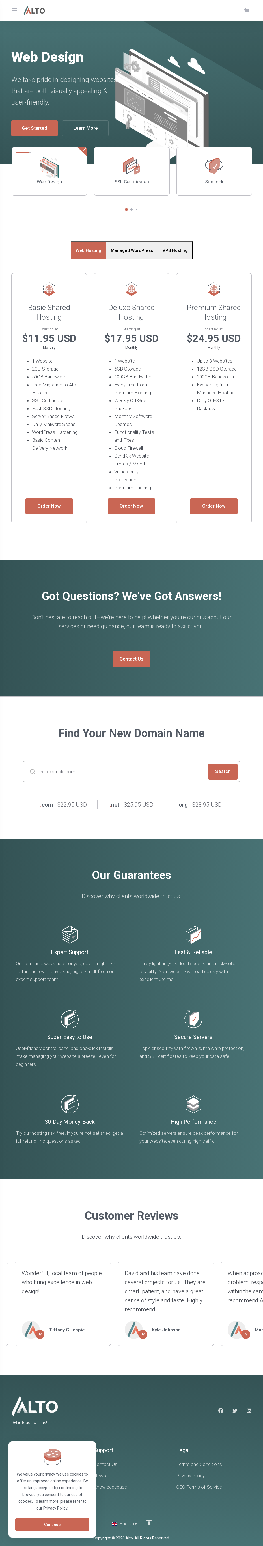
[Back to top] (149, 1522)
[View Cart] (247, 10)
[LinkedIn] (249, 1411)
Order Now (49, 506)
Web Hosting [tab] (88, 250)
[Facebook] (221, 1411)
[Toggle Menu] (14, 10)
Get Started (34, 128)
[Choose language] (124, 1524)
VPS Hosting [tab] (175, 250)
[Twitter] (235, 1411)
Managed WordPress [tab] (132, 250)
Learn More (85, 128)
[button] (126, 209)
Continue (52, 1524)
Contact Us (131, 659)
